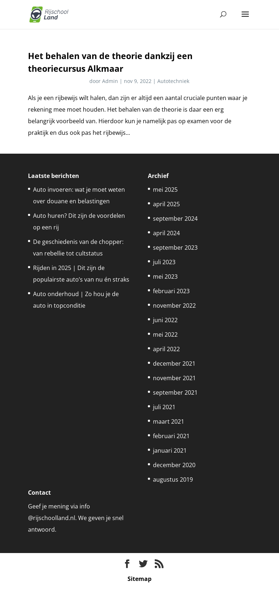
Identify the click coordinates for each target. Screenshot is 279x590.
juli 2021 (164, 407)
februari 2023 (171, 291)
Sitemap (139, 579)
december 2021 (174, 363)
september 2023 (175, 248)
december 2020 (174, 465)
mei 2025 (165, 190)
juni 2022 (165, 320)
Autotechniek (173, 81)
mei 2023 (165, 277)
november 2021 (174, 378)
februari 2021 (171, 436)
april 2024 (166, 233)
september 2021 (175, 392)
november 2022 (174, 305)
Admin (110, 81)
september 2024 (175, 219)
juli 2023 (164, 262)
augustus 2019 (173, 479)
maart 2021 (168, 421)
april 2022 (166, 349)
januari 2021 (170, 450)
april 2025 (166, 204)
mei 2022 (165, 334)
